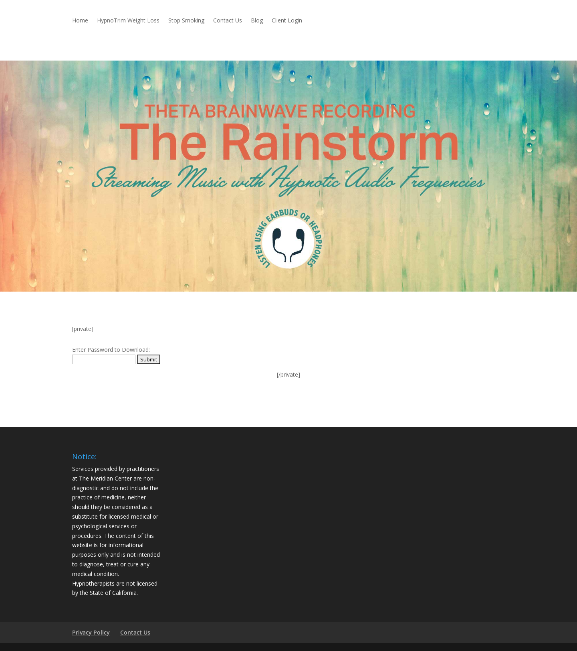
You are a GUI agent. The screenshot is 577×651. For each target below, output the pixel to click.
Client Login (287, 21)
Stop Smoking (186, 21)
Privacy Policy (91, 632)
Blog (257, 21)
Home (80, 21)
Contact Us (227, 21)
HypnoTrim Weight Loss (128, 21)
